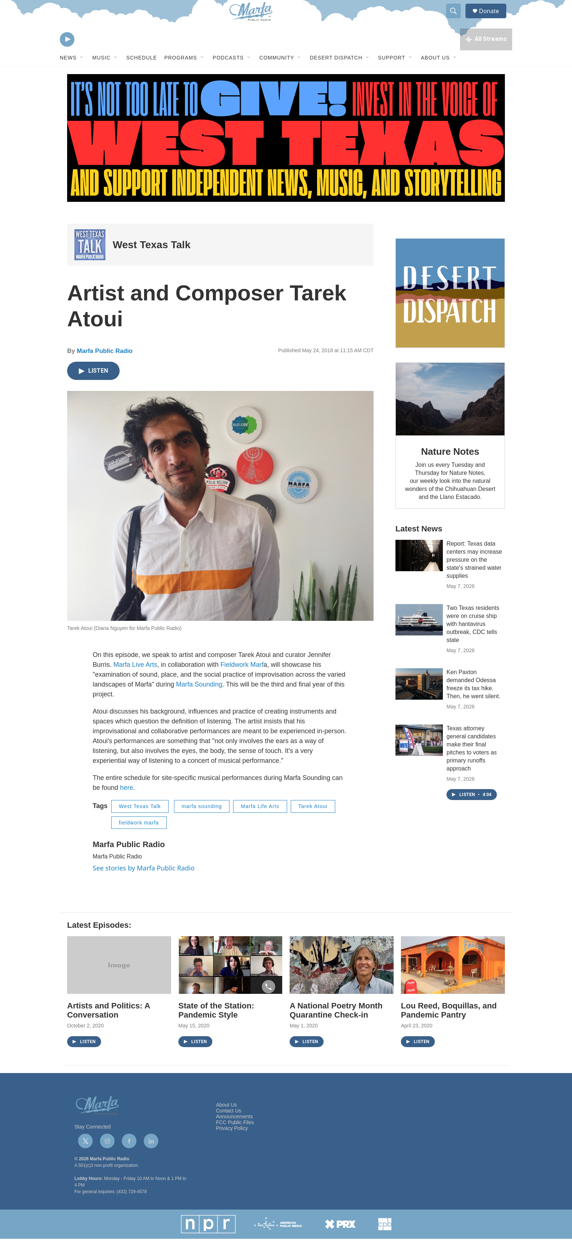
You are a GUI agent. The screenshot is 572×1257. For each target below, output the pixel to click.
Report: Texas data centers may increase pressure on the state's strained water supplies (474, 578)
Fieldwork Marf (241, 683)
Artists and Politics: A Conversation (108, 1028)
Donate (493, 19)
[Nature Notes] (450, 417)
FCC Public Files (235, 1140)
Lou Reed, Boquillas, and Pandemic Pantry (449, 1028)
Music (101, 76)
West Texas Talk (151, 263)
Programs (180, 76)
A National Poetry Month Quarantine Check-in (336, 1028)
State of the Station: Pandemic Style (216, 1028)
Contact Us (228, 1129)
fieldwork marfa (139, 841)
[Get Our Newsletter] (450, 311)
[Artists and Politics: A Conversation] (119, 983)
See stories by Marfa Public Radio (143, 886)
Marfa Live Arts (135, 683)
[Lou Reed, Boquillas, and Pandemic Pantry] (453, 983)
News (68, 76)
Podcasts (228, 76)
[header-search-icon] (456, 19)
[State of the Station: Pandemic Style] (230, 983)
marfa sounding (202, 824)
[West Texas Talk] (89, 262)
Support (391, 76)
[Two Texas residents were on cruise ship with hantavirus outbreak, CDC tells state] (419, 638)
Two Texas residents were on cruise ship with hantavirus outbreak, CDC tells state (473, 642)
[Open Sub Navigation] (82, 76)
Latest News (418, 546)
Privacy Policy (232, 1146)
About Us (435, 76)
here (126, 806)
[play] (67, 57)
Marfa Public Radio (104, 369)
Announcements (234, 1135)
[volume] (87, 57)
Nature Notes (450, 469)
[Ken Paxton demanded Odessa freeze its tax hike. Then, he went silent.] (419, 702)
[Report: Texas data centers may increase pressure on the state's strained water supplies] (419, 573)
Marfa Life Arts (260, 824)
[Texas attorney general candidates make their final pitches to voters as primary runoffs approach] (419, 758)
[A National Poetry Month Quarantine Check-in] (342, 983)
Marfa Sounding (199, 702)
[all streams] (486, 57)
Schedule (141, 76)
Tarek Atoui (313, 824)
